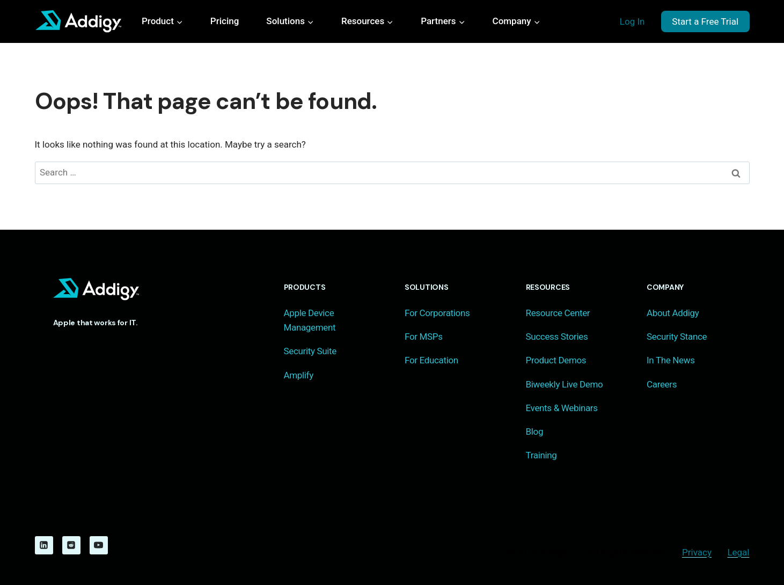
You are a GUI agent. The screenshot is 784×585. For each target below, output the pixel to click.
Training (541, 455)
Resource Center (558, 313)
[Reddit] (71, 545)
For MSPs (424, 336)
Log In (632, 21)
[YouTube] (99, 545)
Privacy (697, 552)
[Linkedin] (44, 545)
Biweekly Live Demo (564, 384)
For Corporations (437, 313)
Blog (535, 431)
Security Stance (677, 336)
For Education (431, 360)
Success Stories (557, 336)
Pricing (224, 21)
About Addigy (673, 313)
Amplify (298, 375)
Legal (738, 552)
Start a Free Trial (705, 21)
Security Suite (310, 351)
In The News (671, 360)
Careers (662, 384)
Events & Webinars (562, 408)
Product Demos (556, 360)
